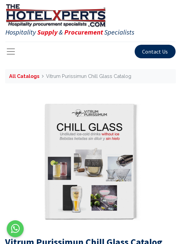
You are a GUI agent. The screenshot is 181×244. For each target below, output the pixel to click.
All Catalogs (24, 76)
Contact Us (155, 51)
